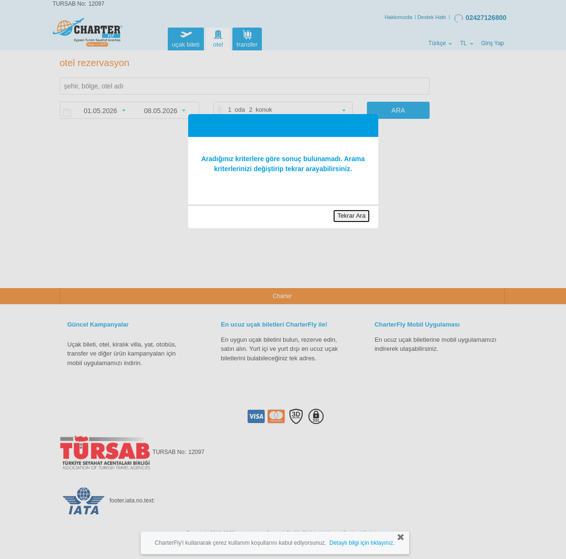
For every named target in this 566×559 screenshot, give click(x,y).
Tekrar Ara (351, 215)
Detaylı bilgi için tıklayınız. (361, 543)
